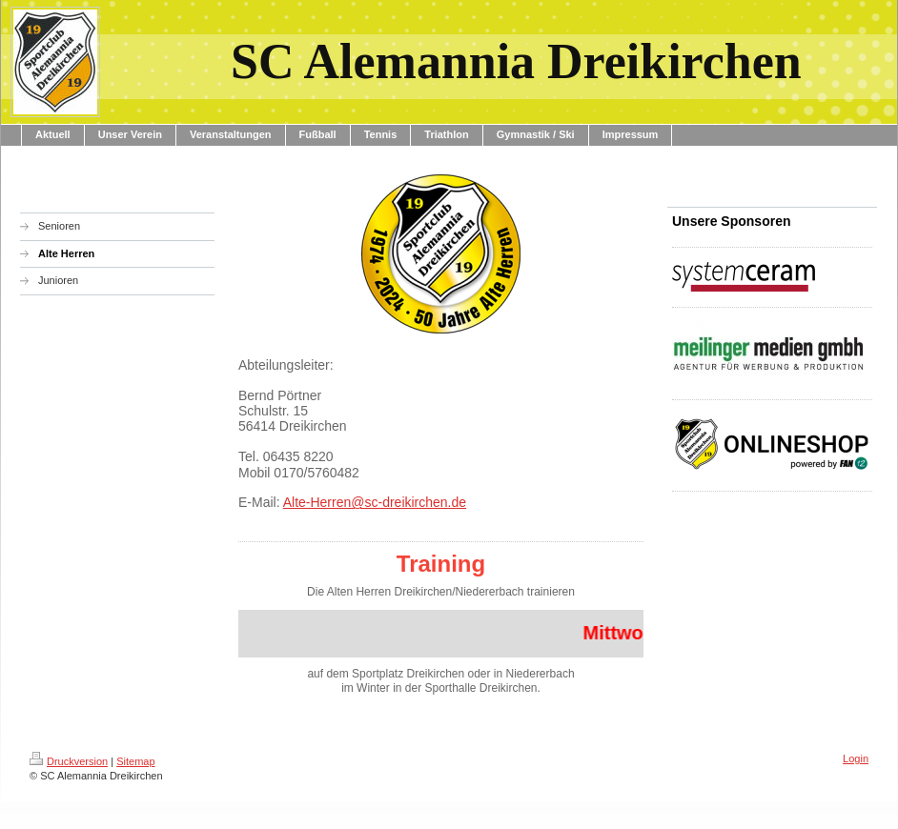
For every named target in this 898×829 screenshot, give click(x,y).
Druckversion (69, 761)
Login (855, 758)
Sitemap (135, 761)
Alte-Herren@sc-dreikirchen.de (374, 502)
